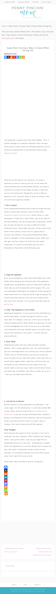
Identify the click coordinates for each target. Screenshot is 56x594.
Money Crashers (10, 153)
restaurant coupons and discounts (17, 215)
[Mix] (5, 487)
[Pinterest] (14, 57)
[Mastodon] (17, 57)
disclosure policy (8, 38)
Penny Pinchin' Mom (28, 12)
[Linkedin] (5, 477)
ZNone (4, 26)
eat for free (8, 304)
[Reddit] (11, 57)
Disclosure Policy (29, 591)
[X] (8, 57)
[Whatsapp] (20, 57)
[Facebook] (5, 57)
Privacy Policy (16, 591)
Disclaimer (41, 591)
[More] (23, 57)
